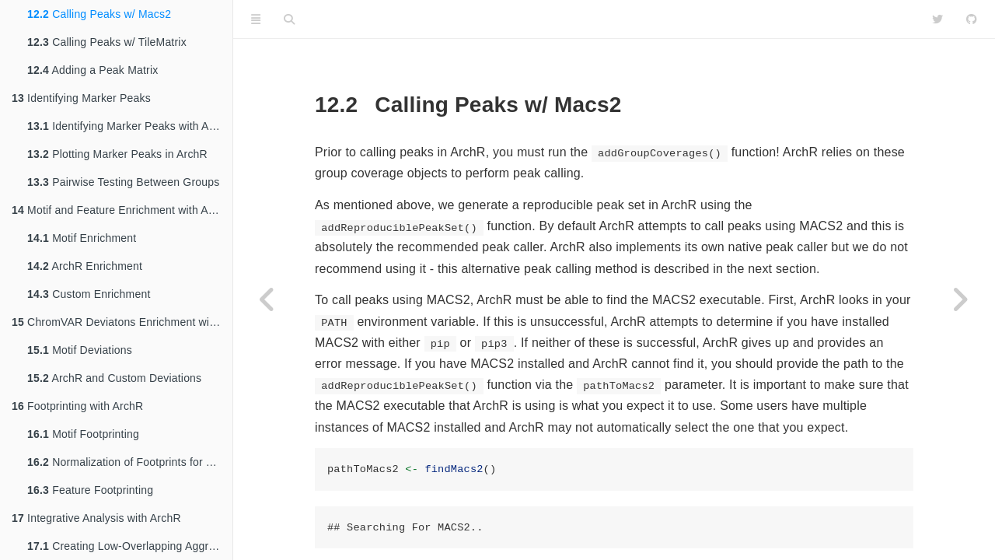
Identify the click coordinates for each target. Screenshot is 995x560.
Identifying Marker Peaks (81, 98)
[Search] (289, 19)
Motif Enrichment (81, 238)
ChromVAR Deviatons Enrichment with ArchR (122, 322)
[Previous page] (268, 299)
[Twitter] (937, 19)
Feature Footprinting (90, 490)
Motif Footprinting (83, 434)
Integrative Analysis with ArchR (96, 518)
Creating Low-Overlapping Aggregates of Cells (129, 546)
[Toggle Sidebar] (255, 19)
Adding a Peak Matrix (92, 70)
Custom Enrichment (88, 294)
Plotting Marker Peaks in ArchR (117, 154)
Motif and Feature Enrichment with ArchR (122, 210)
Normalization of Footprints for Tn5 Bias (129, 462)
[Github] (972, 19)
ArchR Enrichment (84, 266)
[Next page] (960, 299)
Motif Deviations (79, 350)
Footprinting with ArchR (77, 406)
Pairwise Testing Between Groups (123, 182)
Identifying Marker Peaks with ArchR (129, 126)
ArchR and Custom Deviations (114, 378)
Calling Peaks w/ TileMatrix (107, 42)
